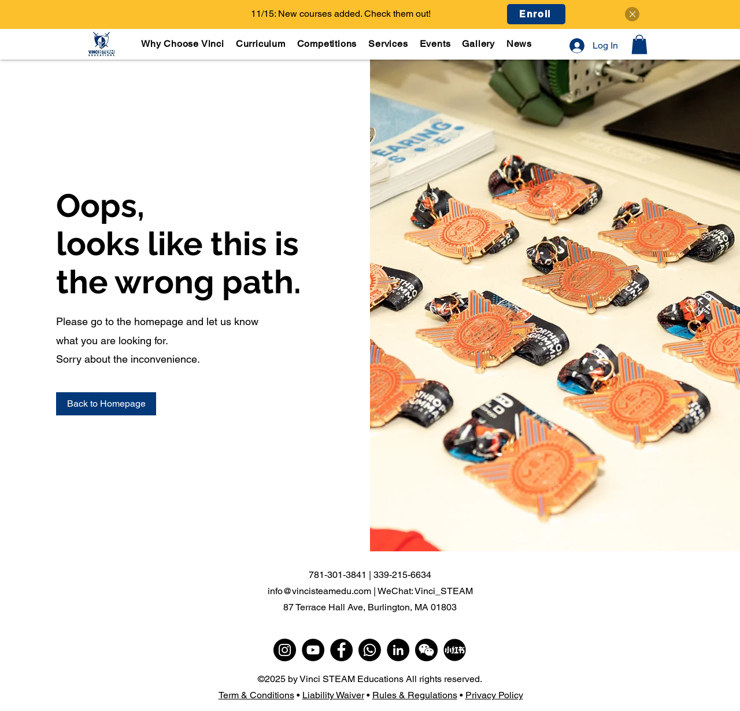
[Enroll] (536, 14)
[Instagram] (284, 650)
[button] (261, 43)
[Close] (632, 14)
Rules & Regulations (414, 695)
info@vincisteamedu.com (319, 590)
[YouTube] (313, 650)
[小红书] (454, 650)
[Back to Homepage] (106, 403)
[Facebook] (341, 650)
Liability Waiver (333, 695)
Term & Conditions (256, 695)
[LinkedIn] (398, 650)
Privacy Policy (494, 695)
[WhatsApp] (369, 650)
